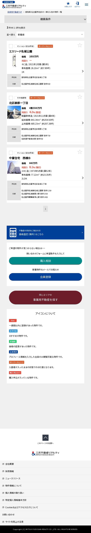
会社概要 (8, 463)
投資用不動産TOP (14, 12)
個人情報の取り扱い (13, 492)
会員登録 (45, 277)
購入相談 (45, 261)
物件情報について (12, 485)
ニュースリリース (11, 478)
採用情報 (8, 471)
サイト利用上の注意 (12, 521)
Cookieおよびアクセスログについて (20, 507)
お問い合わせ (8, 514)
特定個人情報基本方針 (14, 499)
